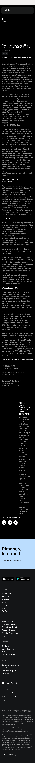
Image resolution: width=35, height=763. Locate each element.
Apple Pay (5, 602)
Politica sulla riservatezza (10, 697)
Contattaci (6, 668)
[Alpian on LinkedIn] (8, 683)
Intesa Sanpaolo (8, 649)
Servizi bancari (7, 594)
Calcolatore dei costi (9, 624)
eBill (3, 608)
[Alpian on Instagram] (16, 683)
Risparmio (5, 596)
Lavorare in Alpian (8, 655)
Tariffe (4, 611)
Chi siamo (5, 646)
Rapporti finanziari (8, 630)
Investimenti (6, 599)
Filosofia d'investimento (10, 633)
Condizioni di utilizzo (8, 693)
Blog (3, 636)
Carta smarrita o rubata (10, 665)
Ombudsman (6, 701)
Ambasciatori (7, 652)
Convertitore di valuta (10, 627)
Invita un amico (7, 621)
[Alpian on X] (12, 683)
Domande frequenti (9, 671)
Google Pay (6, 605)
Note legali (5, 689)
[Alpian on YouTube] (3, 683)
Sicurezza (5, 674)
